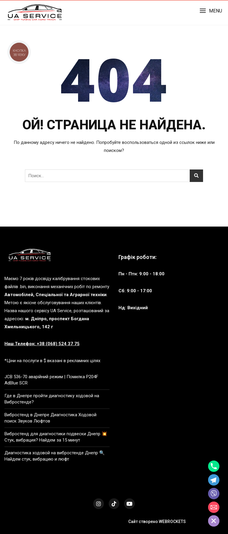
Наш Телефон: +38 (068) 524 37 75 (42, 343)
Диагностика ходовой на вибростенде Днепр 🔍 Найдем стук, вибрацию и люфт (54, 456)
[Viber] (213, 493)
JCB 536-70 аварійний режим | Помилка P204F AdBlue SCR (51, 380)
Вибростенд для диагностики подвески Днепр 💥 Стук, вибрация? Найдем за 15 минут (55, 437)
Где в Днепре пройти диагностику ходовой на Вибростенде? (51, 399)
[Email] (213, 507)
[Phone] (213, 466)
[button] (211, 11)
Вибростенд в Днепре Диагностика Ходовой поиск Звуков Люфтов (50, 418)
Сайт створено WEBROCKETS (157, 521)
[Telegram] (213, 480)
